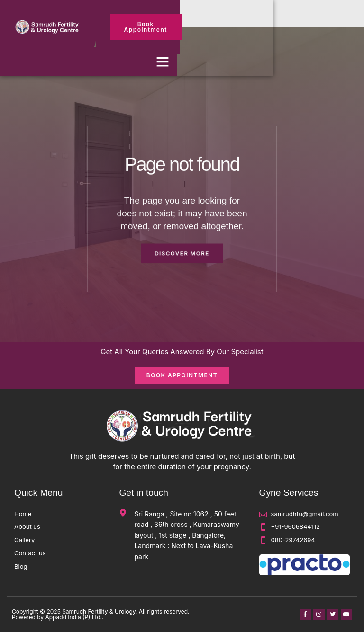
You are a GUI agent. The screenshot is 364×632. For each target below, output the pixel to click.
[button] (163, 61)
